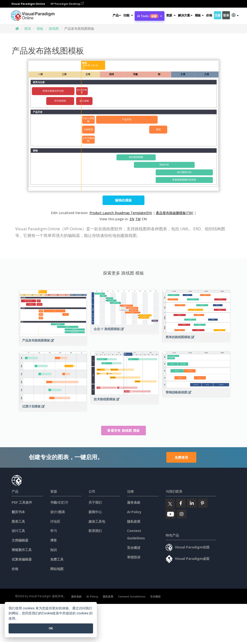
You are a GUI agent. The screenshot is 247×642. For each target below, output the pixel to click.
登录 (226, 15)
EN (132, 219)
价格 (209, 15)
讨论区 (55, 521)
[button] (128, 15)
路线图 (54, 28)
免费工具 (57, 559)
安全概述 (133, 547)
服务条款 (133, 502)
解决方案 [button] (185, 15)
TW (138, 219)
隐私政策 (133, 521)
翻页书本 (18, 512)
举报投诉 (133, 557)
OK (51, 628)
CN (144, 219)
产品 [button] (117, 15)
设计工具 (18, 530)
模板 (40, 28)
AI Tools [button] (149, 16)
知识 (53, 549)
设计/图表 (57, 512)
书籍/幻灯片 (59, 502)
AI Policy (134, 512)
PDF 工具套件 (22, 502)
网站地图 (57, 569)
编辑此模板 (123, 200)
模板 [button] (199, 15)
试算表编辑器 (22, 559)
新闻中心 (95, 512)
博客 (53, 540)
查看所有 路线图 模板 (123, 430)
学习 (53, 530)
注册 (218, 15)
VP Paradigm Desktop (67, 3)
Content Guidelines (131, 596)
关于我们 (95, 502)
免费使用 (181, 457)
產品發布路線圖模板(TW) (174, 213)
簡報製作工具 (22, 549)
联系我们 (95, 530)
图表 (28, 28)
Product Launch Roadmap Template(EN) (120, 213)
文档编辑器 (20, 540)
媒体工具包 (97, 521)
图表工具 (18, 521)
